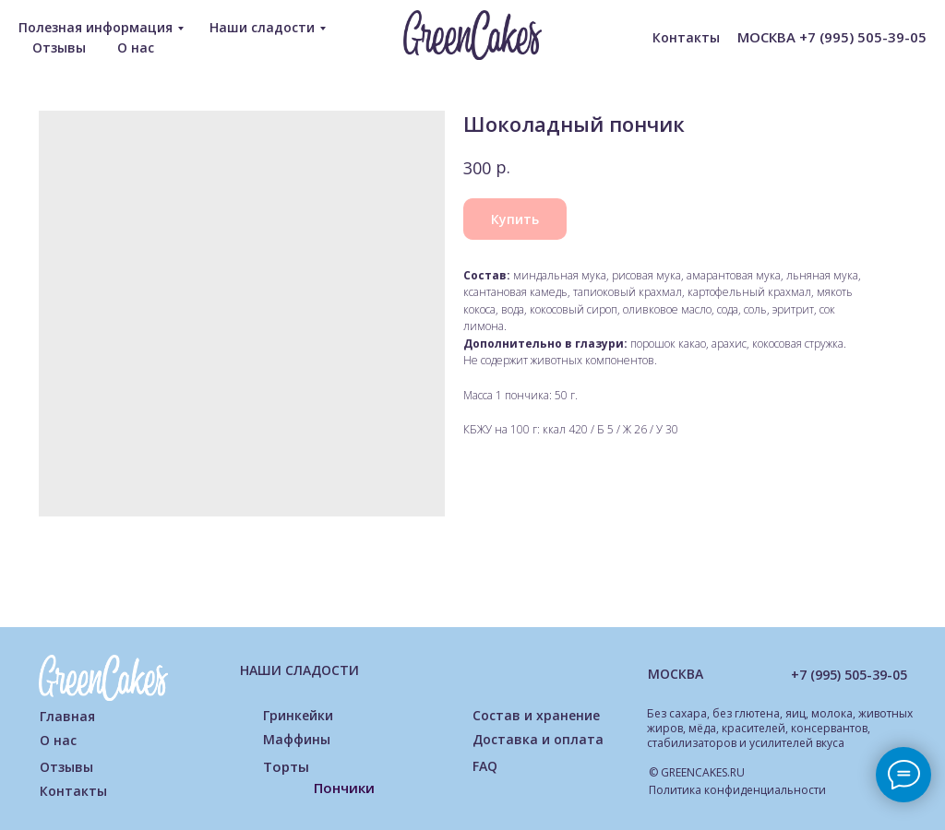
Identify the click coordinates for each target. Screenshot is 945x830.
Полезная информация (95, 27)
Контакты (686, 37)
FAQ (484, 766)
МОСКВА (675, 673)
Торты (286, 766)
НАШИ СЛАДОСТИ (299, 670)
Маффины (296, 739)
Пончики (344, 787)
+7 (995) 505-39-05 (849, 674)
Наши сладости (262, 27)
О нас (135, 47)
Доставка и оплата (538, 739)
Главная (67, 716)
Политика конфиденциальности (737, 790)
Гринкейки (298, 715)
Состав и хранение (536, 715)
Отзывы (59, 47)
